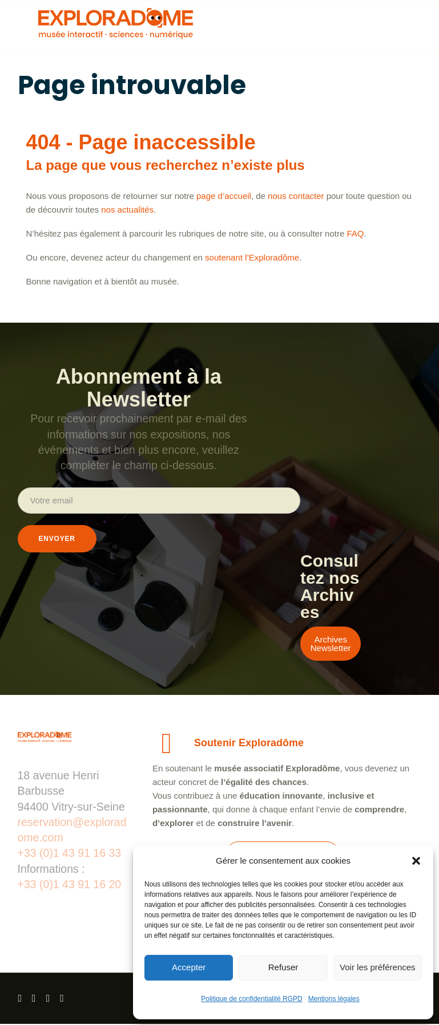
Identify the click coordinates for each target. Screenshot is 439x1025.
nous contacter (296, 196)
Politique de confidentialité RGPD (251, 999)
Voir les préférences (378, 967)
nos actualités (127, 209)
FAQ (355, 233)
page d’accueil (223, 196)
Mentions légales (334, 999)
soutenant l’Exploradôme (252, 257)
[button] (416, 861)
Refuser (283, 967)
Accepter (189, 967)
